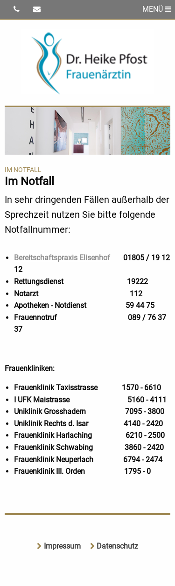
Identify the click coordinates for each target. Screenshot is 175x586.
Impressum (62, 546)
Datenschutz (117, 546)
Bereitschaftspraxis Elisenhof (62, 257)
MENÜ (156, 9)
